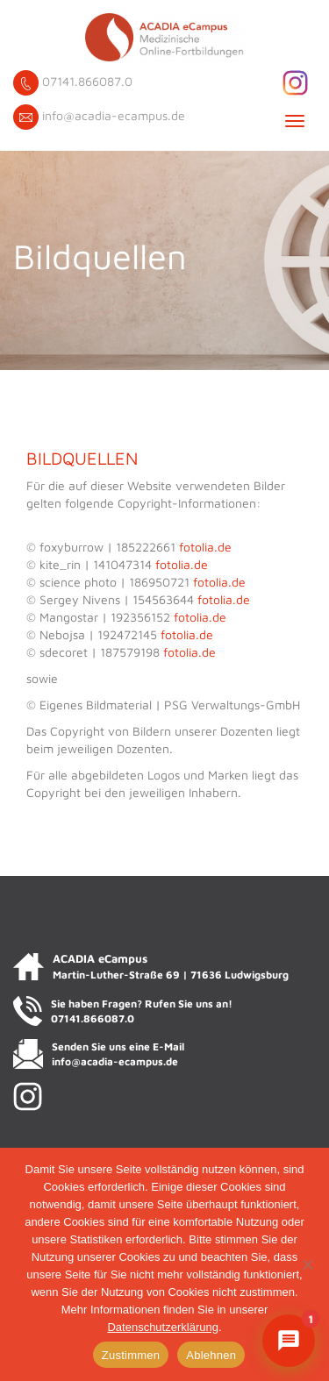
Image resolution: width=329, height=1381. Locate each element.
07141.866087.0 (87, 81)
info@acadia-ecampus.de (113, 115)
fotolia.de (205, 546)
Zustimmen (131, 1355)
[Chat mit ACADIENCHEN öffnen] (288, 1340)
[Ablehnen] (307, 1264)
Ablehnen (211, 1355)
